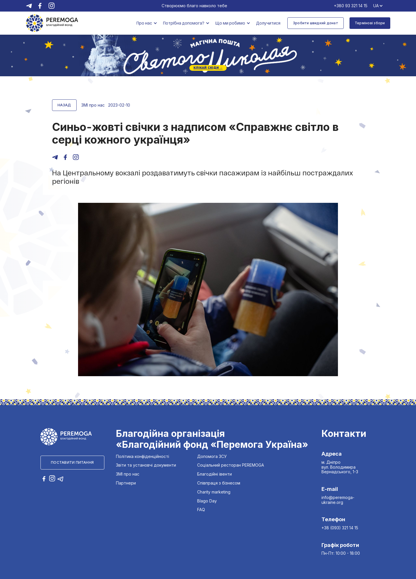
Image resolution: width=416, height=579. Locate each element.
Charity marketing (213, 492)
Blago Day (207, 501)
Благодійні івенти (214, 474)
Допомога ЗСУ (212, 456)
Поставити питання (72, 462)
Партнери (126, 483)
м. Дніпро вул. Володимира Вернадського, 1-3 (339, 467)
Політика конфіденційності (142, 456)
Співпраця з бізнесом (218, 483)
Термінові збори (370, 23)
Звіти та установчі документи (146, 465)
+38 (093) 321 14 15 (339, 527)
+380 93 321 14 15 (350, 5)
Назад (64, 105)
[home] (52, 22)
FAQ (201, 509)
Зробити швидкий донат (315, 23)
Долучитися (268, 23)
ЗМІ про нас (127, 474)
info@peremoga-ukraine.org (337, 500)
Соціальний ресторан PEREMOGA (230, 465)
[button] (146, 23)
